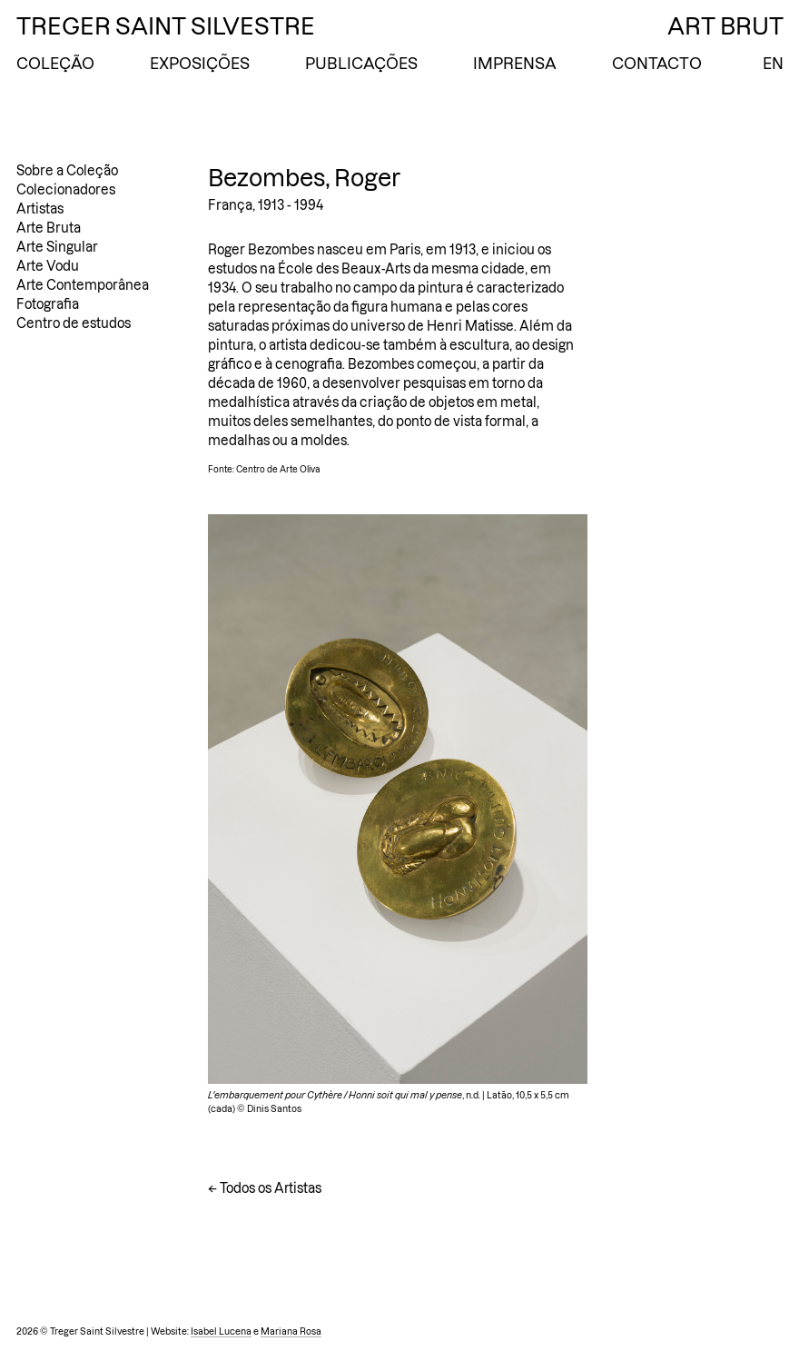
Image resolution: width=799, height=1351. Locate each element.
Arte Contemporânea (82, 285)
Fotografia (47, 304)
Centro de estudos (73, 323)
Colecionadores (65, 190)
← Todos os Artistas (264, 1188)
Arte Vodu (47, 266)
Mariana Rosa (291, 1331)
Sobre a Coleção (67, 171)
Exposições (200, 63)
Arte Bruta (48, 228)
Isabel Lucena (221, 1331)
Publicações (361, 63)
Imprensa (515, 63)
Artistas (40, 209)
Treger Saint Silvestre (165, 26)
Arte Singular (57, 247)
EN (773, 63)
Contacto (657, 63)
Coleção (55, 63)
